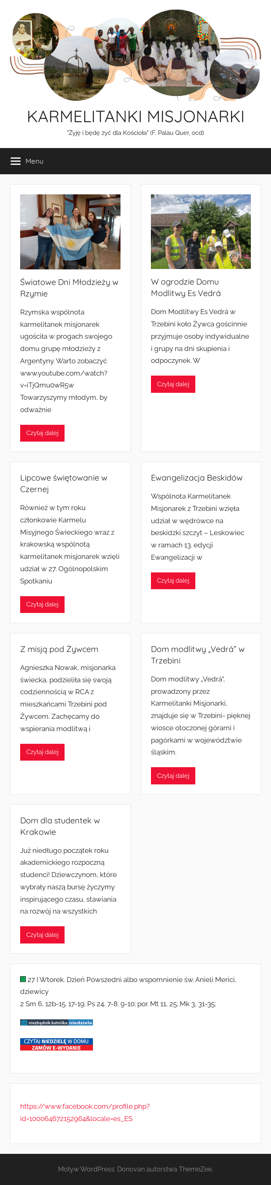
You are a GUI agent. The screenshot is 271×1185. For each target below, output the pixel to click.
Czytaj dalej (42, 433)
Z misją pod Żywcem (59, 649)
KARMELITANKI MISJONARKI (136, 116)
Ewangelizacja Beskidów (197, 477)
